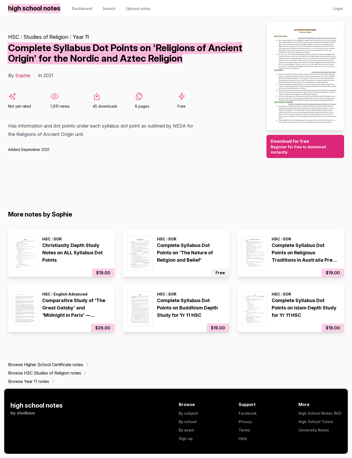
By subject (188, 413)
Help (243, 438)
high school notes (36, 405)
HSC (13, 37)
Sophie (22, 75)
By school (188, 421)
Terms (244, 430)
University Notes (313, 430)
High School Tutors (315, 421)
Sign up (186, 438)
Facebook (248, 413)
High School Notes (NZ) (320, 413)
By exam (186, 430)
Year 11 (81, 37)
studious (26, 412)
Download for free (305, 147)
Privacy (245, 421)
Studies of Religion (46, 37)
